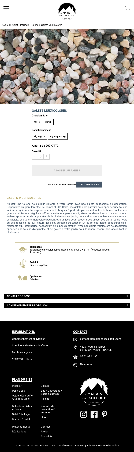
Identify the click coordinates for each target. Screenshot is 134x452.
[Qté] (41, 157)
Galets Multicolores (51, 25)
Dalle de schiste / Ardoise (22, 408)
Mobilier (16, 385)
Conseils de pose (18, 296)
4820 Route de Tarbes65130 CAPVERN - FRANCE (96, 348)
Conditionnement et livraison (28, 338)
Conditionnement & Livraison (27, 305)
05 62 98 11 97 (88, 356)
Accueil (6, 25)
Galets (35, 25)
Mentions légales (22, 352)
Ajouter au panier (67, 170)
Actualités (47, 436)
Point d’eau (18, 390)
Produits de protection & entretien (48, 409)
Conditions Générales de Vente (30, 345)
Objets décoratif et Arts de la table (23, 397)
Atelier (44, 431)
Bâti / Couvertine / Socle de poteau (51, 392)
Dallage (45, 385)
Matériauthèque (21, 426)
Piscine (45, 398)
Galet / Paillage (20, 25)
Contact (45, 426)
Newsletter (86, 364)
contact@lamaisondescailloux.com (100, 338)
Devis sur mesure (89, 184)
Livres (44, 417)
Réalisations (19, 431)
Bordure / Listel (21, 419)
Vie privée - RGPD (22, 358)
